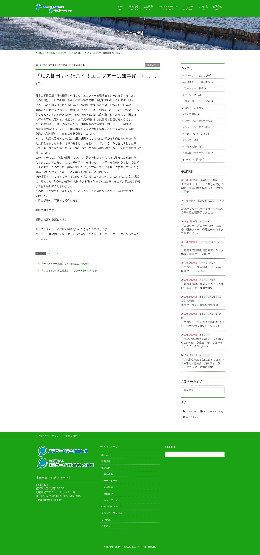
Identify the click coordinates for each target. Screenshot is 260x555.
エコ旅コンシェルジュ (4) (195, 133)
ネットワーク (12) (191, 94)
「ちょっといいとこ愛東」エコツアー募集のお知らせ (69, 270)
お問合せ (106, 526)
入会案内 (108, 487)
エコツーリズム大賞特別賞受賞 (199, 305)
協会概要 (108, 474)
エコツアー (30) (190, 140)
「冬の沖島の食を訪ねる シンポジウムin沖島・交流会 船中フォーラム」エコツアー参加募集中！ (202, 363)
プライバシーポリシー (49, 435)
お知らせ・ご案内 (209, 180)
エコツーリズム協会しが (210, 297)
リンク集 (106, 519)
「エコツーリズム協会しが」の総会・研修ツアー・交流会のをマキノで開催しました (202, 229)
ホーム (104, 455)
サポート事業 (111, 480)
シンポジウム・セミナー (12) (197, 120)
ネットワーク (111, 500)
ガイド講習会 (192, 417)
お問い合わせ (73, 435)
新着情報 (106, 461)
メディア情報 (188, 301)
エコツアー (152, 65)
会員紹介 (108, 493)
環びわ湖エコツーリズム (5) (199, 101)
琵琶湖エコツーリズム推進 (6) (198, 82)
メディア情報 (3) (191, 114)
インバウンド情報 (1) (193, 159)
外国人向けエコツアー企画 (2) (198, 153)
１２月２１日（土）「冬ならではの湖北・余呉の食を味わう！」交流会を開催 (202, 188)
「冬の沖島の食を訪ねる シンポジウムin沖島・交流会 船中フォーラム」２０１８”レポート (202, 343)
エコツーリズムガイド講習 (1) (198, 127)
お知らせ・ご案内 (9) (193, 107)
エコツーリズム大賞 (213, 411)
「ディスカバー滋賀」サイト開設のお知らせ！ (65, 263)
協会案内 (106, 467)
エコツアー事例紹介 (111, 513)
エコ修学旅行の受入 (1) (194, 146)
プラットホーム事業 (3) (194, 88)
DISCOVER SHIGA (111, 506)
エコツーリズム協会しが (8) (196, 75)
